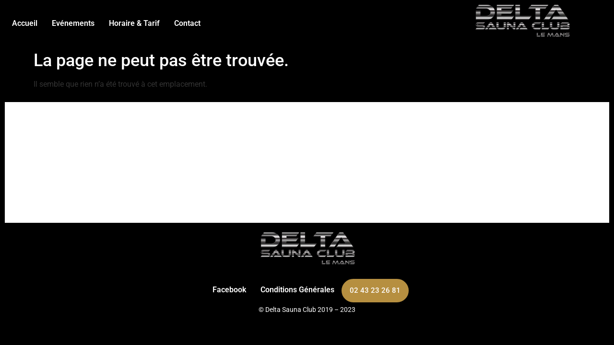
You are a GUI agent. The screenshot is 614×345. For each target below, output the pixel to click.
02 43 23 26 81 (375, 290)
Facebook (229, 289)
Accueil (24, 23)
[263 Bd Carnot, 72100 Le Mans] (307, 162)
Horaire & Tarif (134, 23)
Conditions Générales (297, 289)
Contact (187, 23)
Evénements (73, 23)
